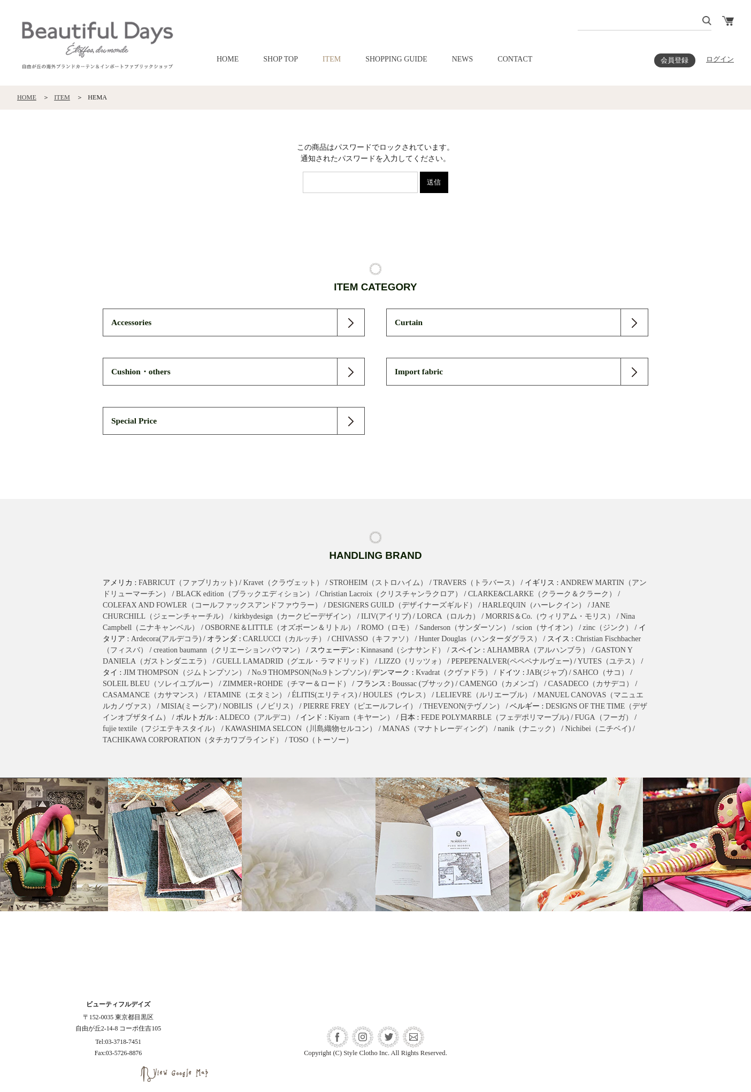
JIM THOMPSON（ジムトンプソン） (185, 672)
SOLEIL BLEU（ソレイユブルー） (160, 684)
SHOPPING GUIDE (396, 59)
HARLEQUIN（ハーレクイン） (534, 605)
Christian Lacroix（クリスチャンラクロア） (391, 594)
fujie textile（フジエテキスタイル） (161, 729)
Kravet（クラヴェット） (283, 583)
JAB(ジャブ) (546, 672)
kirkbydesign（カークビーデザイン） (294, 616)
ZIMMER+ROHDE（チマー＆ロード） (286, 684)
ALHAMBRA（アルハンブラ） (538, 650)
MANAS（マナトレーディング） (437, 729)
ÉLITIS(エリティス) (324, 695)
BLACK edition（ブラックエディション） (245, 594)
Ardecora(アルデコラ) (166, 639)
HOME (228, 59)
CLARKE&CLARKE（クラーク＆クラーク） (542, 594)
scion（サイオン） (546, 628)
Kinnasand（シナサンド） (403, 650)
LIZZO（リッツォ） (412, 661)
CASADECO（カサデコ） (590, 684)
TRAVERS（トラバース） (476, 583)
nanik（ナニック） (529, 729)
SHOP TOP (280, 59)
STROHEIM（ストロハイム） (378, 583)
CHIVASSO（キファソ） (372, 639)
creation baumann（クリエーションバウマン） (229, 650)
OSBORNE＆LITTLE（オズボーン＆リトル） (280, 628)
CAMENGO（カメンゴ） (500, 684)
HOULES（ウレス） (396, 695)
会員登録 (674, 60)
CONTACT (514, 59)
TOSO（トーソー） (321, 740)
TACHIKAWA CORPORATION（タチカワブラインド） (193, 740)
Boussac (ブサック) (423, 684)
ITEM (332, 59)
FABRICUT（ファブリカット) (188, 583)
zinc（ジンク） (608, 628)
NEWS (462, 59)
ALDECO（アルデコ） (257, 717)
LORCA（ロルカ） (448, 616)
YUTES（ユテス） (608, 661)
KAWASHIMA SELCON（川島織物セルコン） (301, 729)
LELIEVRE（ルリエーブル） (484, 695)
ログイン (720, 59)
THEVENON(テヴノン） (463, 706)
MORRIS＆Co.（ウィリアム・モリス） (550, 616)
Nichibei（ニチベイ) (598, 729)
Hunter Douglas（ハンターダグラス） (480, 639)
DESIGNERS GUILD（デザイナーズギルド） (402, 605)
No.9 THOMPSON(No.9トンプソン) (309, 672)
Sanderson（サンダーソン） (464, 628)
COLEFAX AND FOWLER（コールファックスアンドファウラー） (212, 605)
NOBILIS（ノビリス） (260, 706)
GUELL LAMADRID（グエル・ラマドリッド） (295, 661)
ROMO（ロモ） (387, 628)
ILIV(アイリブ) (386, 616)
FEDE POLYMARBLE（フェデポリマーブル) (495, 717)
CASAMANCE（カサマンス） (152, 695)
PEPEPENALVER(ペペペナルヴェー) (511, 661)
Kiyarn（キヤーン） (361, 717)
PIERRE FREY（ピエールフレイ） (360, 706)
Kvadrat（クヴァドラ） (454, 672)
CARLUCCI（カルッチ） (284, 639)
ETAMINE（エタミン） (247, 695)
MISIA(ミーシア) (189, 706)
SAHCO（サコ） (600, 672)
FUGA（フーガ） (604, 717)
